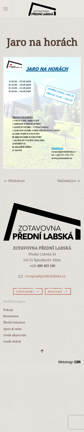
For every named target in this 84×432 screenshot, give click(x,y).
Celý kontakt (27, 291)
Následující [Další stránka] (68, 180)
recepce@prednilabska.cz (45, 276)
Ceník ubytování (14, 335)
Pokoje (8, 310)
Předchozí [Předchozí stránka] (14, 180)
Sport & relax (12, 329)
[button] (5, 9)
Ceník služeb (12, 341)
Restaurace (11, 316)
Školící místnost (14, 322)
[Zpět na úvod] (42, 9)
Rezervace (58, 291)
